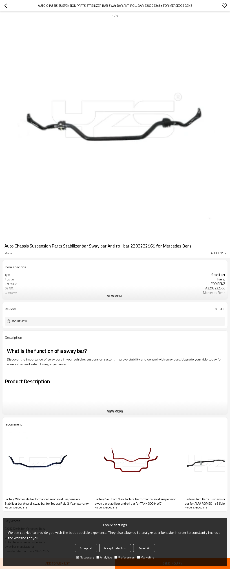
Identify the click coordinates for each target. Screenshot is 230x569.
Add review (19, 321)
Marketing (145, 557)
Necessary (85, 557)
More (219, 309)
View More (115, 296)
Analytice (104, 557)
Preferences (124, 557)
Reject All (144, 548)
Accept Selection (115, 548)
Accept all (86, 548)
